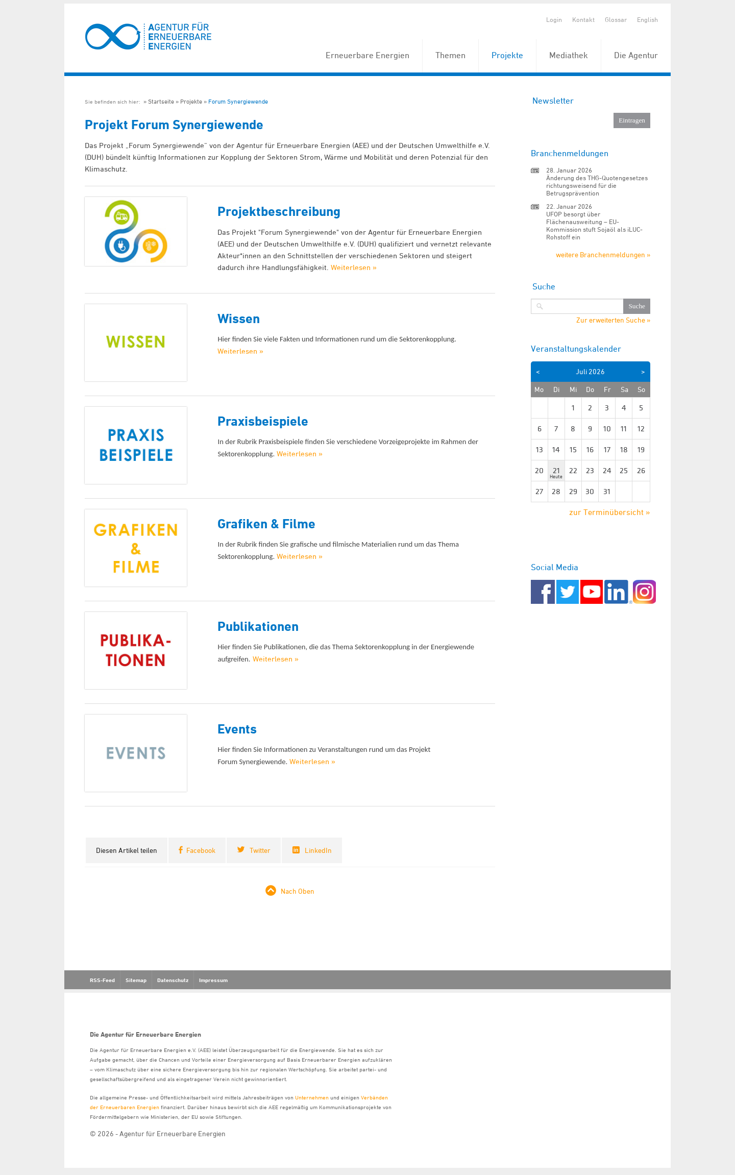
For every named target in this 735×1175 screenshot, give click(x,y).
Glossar (616, 19)
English (647, 19)
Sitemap (136, 980)
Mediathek (568, 55)
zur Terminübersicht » (609, 512)
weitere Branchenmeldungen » (603, 254)
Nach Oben (297, 891)
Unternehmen (312, 1097)
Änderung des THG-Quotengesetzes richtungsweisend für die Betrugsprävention (597, 185)
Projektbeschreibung (278, 211)
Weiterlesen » (354, 267)
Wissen (238, 318)
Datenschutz (172, 980)
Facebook (200, 850)
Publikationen (258, 626)
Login (554, 19)
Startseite (161, 101)
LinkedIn (318, 850)
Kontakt (583, 19)
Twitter (260, 850)
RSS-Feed (102, 980)
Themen (450, 55)
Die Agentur (636, 55)
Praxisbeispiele (262, 421)
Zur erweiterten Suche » (613, 320)
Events (237, 729)
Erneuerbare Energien (367, 55)
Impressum (213, 980)
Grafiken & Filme (266, 523)
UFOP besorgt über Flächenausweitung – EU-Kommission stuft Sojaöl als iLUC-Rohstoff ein (594, 225)
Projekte (507, 55)
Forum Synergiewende (238, 101)
